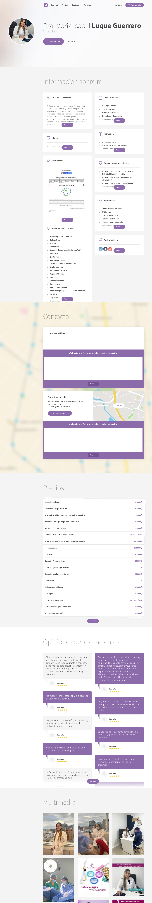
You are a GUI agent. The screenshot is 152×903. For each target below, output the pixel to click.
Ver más (67, 299)
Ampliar (118, 406)
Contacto (118, 5)
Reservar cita (134, 5)
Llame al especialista (60, 413)
